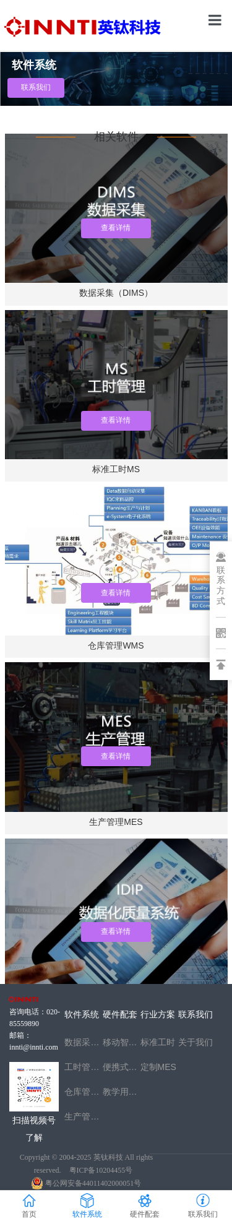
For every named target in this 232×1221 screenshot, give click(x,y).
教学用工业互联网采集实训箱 (121, 1092)
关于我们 (195, 1042)
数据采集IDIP (83, 1042)
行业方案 (157, 1014)
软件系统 (81, 1014)
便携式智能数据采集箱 (121, 1067)
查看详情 (116, 593)
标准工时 (157, 1042)
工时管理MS (83, 1067)
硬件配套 (120, 1014)
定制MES (158, 1067)
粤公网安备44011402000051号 (87, 1183)
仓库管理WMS (83, 1092)
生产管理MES (83, 1116)
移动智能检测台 (121, 1042)
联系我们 (36, 87)
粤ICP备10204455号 (101, 1170)
